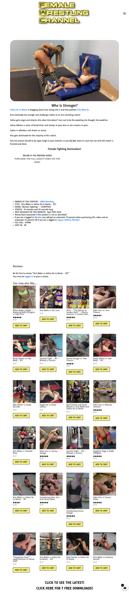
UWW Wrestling (47, 201)
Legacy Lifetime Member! (68, 220)
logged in (29, 276)
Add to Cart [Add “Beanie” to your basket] (21, 325)
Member (38, 217)
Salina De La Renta (18, 110)
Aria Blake (81, 110)
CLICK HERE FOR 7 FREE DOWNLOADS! (64, 588)
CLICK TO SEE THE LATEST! (64, 583)
